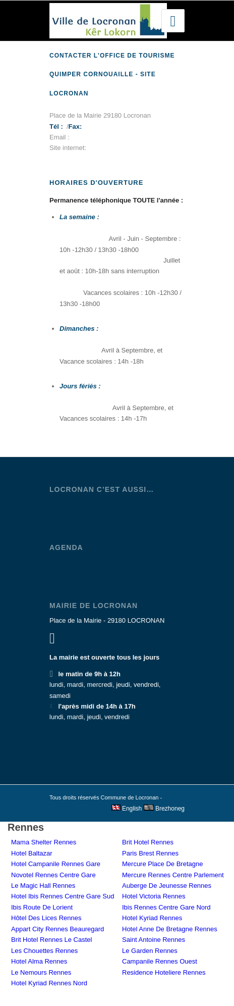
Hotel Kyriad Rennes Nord (49, 983)
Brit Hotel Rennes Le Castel (51, 939)
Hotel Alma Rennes (39, 961)
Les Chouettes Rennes (44, 950)
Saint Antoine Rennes (153, 939)
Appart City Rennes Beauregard (57, 929)
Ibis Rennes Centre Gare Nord (166, 907)
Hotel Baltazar (31, 853)
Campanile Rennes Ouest (159, 961)
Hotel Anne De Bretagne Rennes (169, 929)
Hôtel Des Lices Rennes (46, 918)
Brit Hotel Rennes (147, 842)
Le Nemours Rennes (41, 972)
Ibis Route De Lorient (42, 907)
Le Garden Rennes (150, 950)
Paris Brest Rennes (150, 853)
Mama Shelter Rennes (43, 842)
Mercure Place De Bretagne (162, 864)
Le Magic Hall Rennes (43, 885)
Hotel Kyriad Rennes (152, 918)
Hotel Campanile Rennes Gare (55, 864)
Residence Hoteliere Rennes (163, 972)
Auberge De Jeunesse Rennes (166, 885)
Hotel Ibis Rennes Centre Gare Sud (62, 896)
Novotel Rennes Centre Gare (53, 875)
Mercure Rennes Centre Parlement (173, 875)
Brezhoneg (164, 808)
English (126, 808)
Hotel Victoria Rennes (154, 896)
